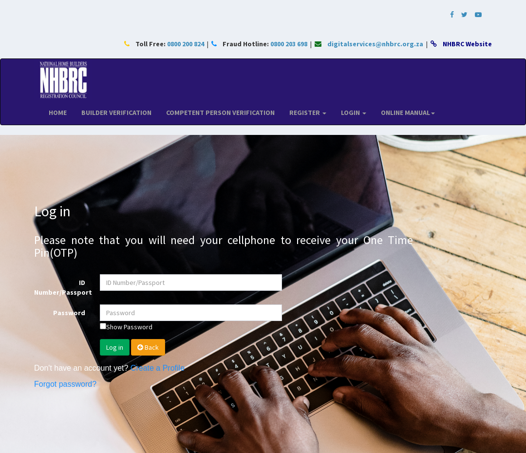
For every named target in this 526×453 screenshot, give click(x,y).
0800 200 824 (185, 43)
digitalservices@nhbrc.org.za (375, 43)
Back (148, 347)
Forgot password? (65, 384)
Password (69, 312)
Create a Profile (158, 368)
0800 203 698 (288, 43)
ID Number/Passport (63, 287)
